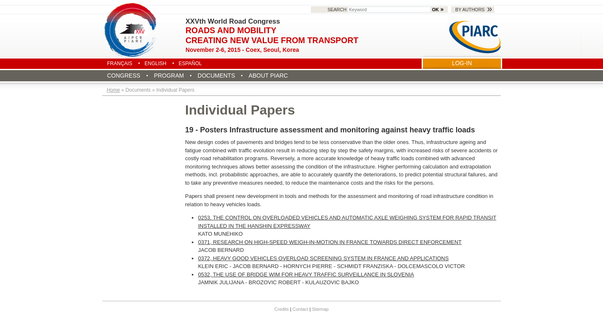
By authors (470, 9)
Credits (281, 309)
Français (119, 63)
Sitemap (320, 309)
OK (435, 9)
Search (379, 9)
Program (169, 75)
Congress (123, 75)
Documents (216, 75)
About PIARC (268, 75)
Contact (300, 309)
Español (190, 63)
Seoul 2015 (131, 30)
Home (113, 90)
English (155, 63)
